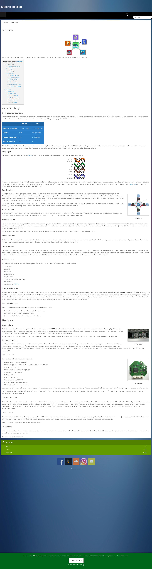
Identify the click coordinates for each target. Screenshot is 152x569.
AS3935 (16, 284)
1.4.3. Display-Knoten (12, 79)
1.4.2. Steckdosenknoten (13, 77)
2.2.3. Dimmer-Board (12, 100)
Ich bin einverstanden (76, 560)
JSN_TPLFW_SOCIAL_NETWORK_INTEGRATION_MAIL (91, 461)
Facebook (60, 461)
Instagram (83, 461)
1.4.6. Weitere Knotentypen (14, 86)
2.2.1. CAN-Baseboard (12, 95)
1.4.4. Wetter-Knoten (12, 82)
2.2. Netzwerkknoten (11, 93)
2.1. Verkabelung (10, 91)
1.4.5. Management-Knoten (14, 84)
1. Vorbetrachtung (9, 64)
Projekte (6, 22)
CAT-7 (30, 155)
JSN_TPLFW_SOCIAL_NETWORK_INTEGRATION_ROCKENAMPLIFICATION (68, 461)
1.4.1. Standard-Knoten (13, 75)
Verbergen (19, 62)
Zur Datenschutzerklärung (75, 565)
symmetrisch (133, 184)
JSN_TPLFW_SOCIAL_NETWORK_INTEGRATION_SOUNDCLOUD (76, 461)
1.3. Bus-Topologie (10, 71)
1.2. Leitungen (9, 69)
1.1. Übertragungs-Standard (13, 66)
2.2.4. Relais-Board (12, 102)
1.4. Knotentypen (10, 73)
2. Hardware (7, 89)
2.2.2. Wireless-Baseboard (13, 98)
